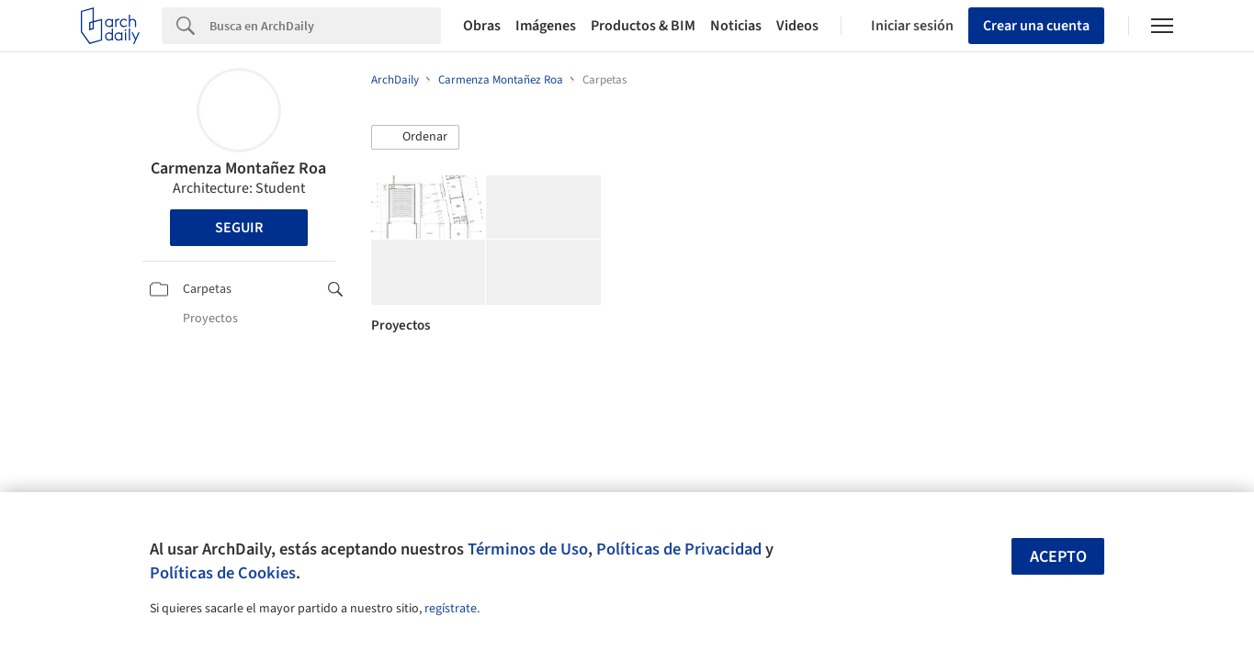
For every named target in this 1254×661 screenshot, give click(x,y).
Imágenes (545, 25)
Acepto (1058, 556)
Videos (797, 25)
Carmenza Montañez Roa (238, 168)
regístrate (450, 608)
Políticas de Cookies (223, 573)
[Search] (325, 25)
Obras (482, 25)
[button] (415, 138)
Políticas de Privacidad (679, 549)
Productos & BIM (643, 25)
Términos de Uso (528, 549)
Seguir (239, 228)
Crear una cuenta (1036, 26)
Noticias (736, 25)
